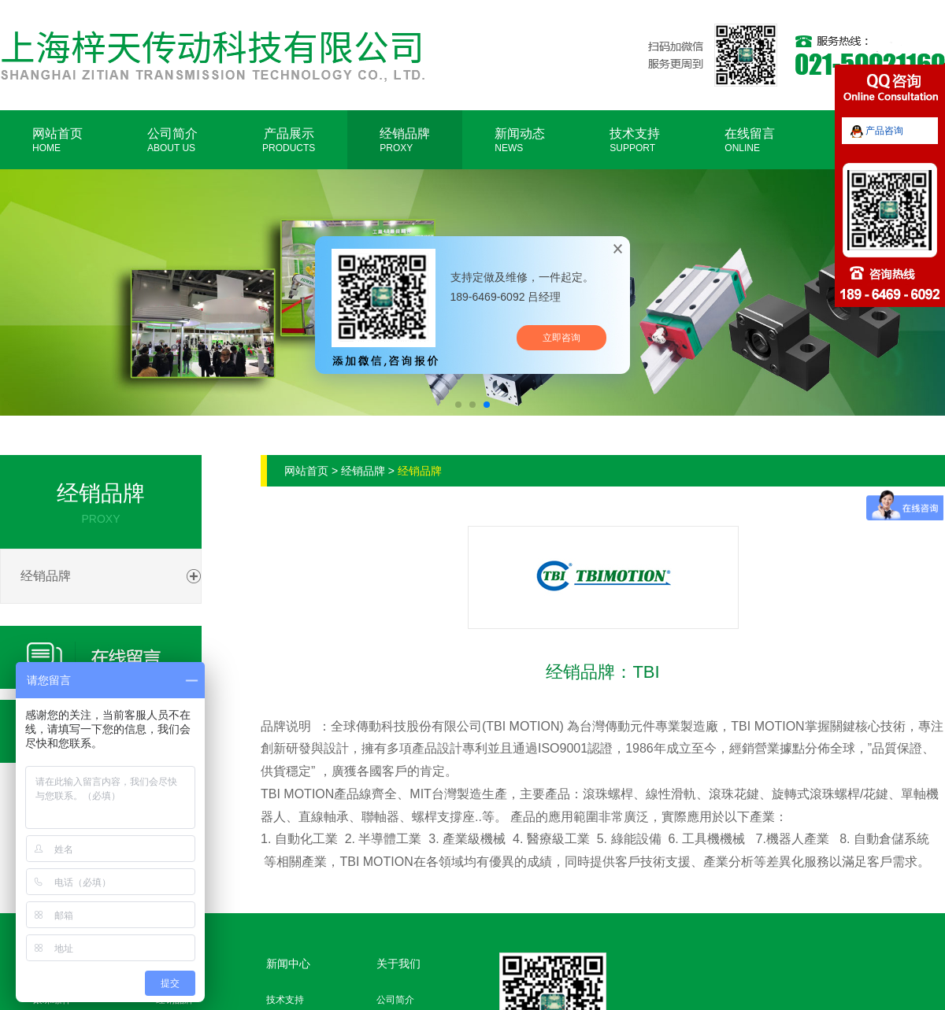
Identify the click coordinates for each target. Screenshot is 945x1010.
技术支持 (635, 140)
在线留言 (749, 140)
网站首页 (57, 140)
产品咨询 (876, 130)
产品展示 (288, 140)
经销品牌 (405, 140)
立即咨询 (561, 337)
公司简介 (172, 140)
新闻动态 (520, 140)
